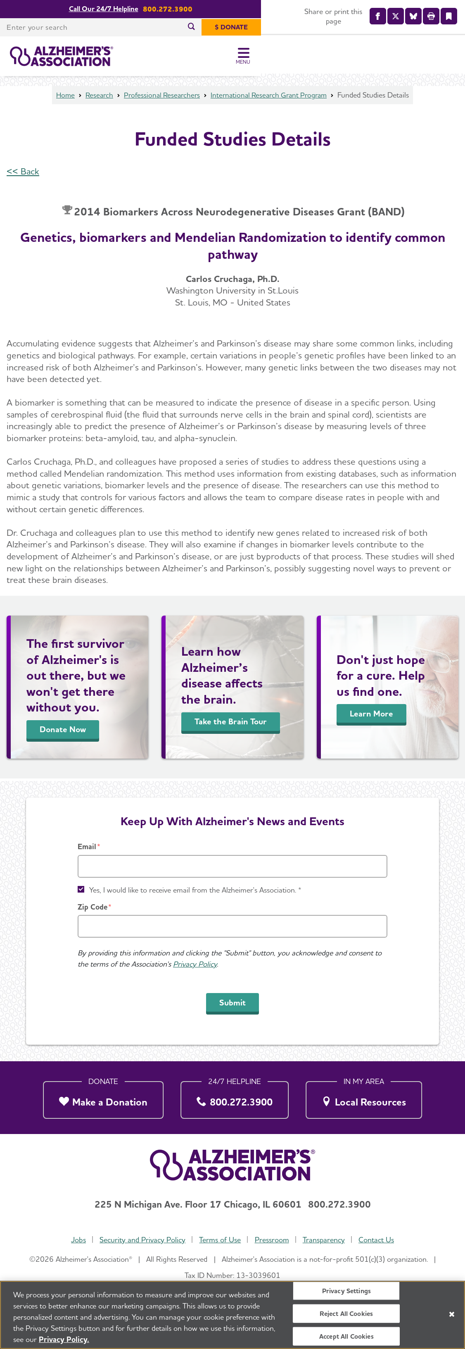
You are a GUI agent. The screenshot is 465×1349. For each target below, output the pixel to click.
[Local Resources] (364, 1098)
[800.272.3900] (234, 1098)
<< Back (23, 173)
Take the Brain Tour (231, 724)
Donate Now (63, 732)
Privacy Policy (195, 964)
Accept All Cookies (346, 1336)
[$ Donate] (435, 27)
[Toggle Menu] (447, 56)
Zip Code (92, 907)
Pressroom (272, 1240)
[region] (232, 1315)
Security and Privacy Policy (142, 1240)
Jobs (77, 1240)
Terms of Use (220, 1240)
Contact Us (377, 1240)
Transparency (325, 1240)
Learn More (371, 716)
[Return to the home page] (61, 56)
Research (95, 97)
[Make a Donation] (103, 1098)
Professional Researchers (159, 97)
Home (60, 97)
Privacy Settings (346, 1290)
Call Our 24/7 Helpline (206, 9)
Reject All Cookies (346, 1313)
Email (87, 846)
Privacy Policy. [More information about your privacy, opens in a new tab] (64, 1339)
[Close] (452, 1314)
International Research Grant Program (271, 97)
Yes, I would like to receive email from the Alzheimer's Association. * (195, 890)
